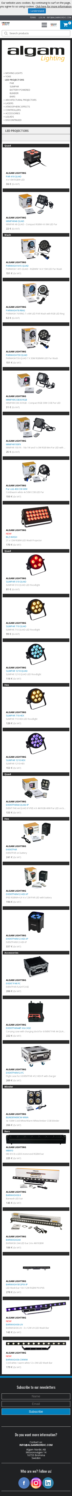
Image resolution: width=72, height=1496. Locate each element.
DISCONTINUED (13, 120)
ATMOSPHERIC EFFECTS (17, 106)
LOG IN (41, 17)
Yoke (8, 76)
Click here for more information (53, 6)
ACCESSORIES (12, 113)
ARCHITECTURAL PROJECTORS (21, 99)
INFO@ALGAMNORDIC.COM (59, 17)
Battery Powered (20, 89)
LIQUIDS (9, 116)
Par (12, 83)
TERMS (32, 17)
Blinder (14, 93)
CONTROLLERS (13, 110)
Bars (12, 96)
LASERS (9, 103)
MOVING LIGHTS (14, 73)
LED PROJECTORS (14, 79)
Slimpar (14, 86)
